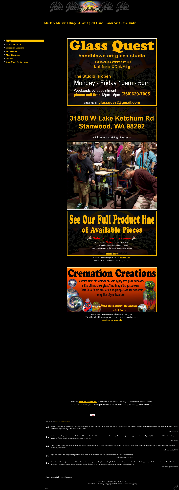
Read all (57, 421)
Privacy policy (132, 484)
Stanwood (110, 481)
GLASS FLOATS (13, 44)
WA (115, 481)
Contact (9, 58)
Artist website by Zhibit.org (95, 484)
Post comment (65, 421)
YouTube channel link (88, 402)
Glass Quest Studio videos (17, 62)
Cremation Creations (15, 48)
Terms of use (122, 484)
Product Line (11, 51)
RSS (46, 488)
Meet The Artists (13, 55)
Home (8, 41)
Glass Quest (101, 481)
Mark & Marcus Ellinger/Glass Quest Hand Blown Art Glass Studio (90, 23)
